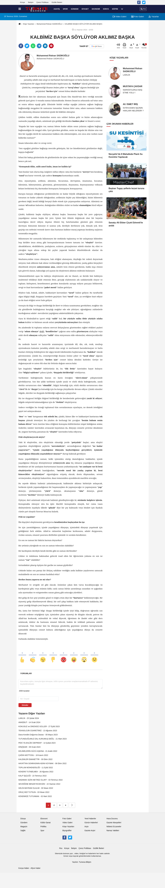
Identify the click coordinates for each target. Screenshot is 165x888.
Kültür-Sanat (45, 823)
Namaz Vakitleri (112, 831)
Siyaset (85, 9)
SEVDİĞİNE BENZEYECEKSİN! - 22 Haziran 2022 (39, 784)
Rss (60, 848)
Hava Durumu (112, 819)
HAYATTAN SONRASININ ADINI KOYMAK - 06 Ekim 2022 (42, 763)
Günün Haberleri (91, 823)
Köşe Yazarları (28, 24)
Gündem (74, 9)
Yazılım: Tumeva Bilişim (81, 862)
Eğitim (115, 9)
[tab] (26, 673)
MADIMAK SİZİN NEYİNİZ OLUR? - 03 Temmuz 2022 (40, 780)
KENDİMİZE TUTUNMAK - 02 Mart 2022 (35, 796)
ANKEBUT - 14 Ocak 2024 (29, 722)
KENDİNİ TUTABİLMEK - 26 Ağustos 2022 (35, 772)
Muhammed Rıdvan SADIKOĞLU (49, 24)
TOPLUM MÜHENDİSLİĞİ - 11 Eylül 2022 (35, 767)
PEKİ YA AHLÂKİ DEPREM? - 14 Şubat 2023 (36, 743)
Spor (65, 9)
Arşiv (86, 827)
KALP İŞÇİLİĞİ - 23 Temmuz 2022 (32, 776)
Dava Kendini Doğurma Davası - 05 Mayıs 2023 (38, 735)
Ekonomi (96, 9)
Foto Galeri (137, 16)
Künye (22, 2)
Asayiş (57, 9)
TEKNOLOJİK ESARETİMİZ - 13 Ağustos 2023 (37, 730)
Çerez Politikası (42, 2)
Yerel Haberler (90, 819)
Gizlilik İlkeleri (57, 2)
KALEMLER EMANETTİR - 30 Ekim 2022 (35, 759)
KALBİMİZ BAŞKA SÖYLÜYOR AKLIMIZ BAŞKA (83, 24)
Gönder (25, 705)
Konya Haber (23, 868)
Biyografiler (67, 831)
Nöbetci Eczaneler (113, 827)
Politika (43, 827)
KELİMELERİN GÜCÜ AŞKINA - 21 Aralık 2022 (37, 751)
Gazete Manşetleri (113, 823)
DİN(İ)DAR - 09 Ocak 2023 (29, 747)
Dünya (106, 9)
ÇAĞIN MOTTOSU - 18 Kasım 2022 (33, 755)
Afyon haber (35, 868)
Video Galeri (119, 16)
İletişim (30, 2)
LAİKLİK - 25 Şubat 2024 (28, 718)
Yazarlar (154, 16)
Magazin (23, 827)
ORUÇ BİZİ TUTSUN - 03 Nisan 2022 (33, 792)
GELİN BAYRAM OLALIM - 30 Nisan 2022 (35, 788)
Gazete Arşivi (89, 831)
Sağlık (22, 831)
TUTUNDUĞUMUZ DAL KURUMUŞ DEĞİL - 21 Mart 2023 (42, 739)
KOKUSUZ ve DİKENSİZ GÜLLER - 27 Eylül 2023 (39, 726)
